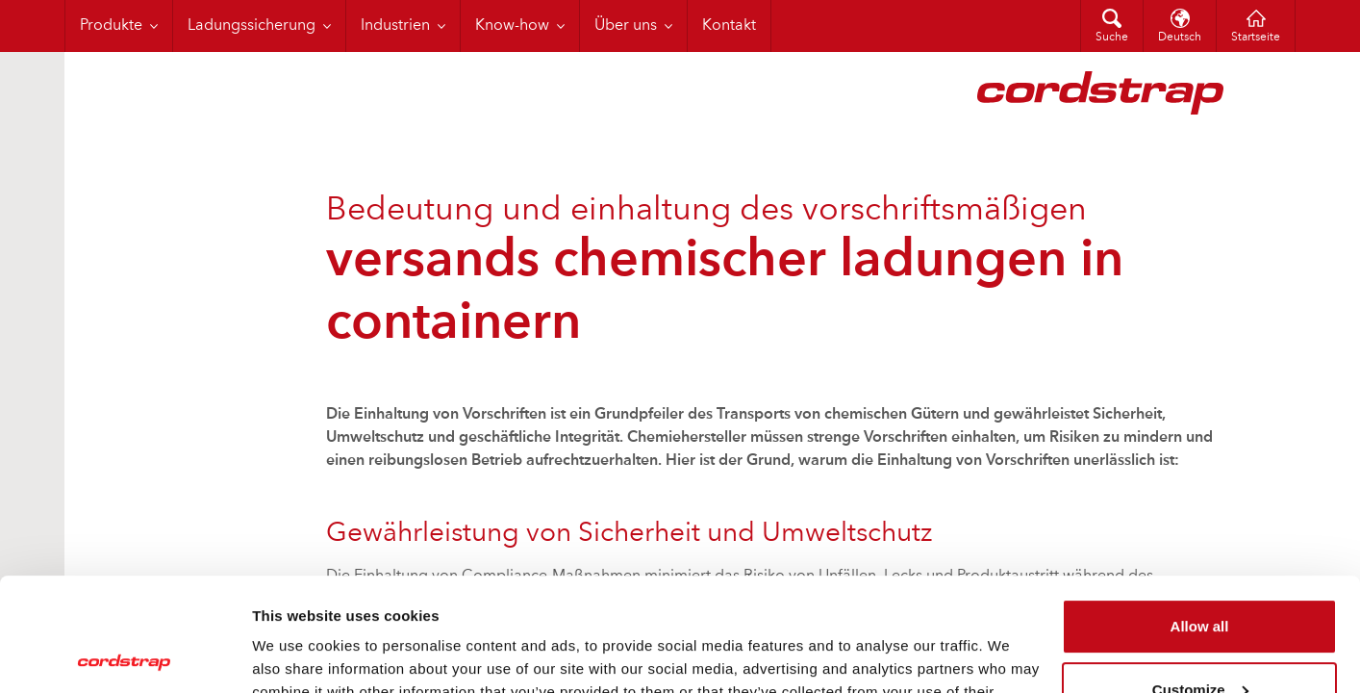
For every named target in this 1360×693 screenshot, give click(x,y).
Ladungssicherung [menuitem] (251, 26)
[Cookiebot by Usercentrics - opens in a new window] (124, 655)
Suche (1112, 37)
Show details (296, 655)
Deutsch (1179, 37)
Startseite (1255, 37)
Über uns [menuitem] (625, 26)
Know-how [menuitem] (512, 26)
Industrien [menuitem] (395, 26)
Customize (1200, 576)
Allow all (1200, 513)
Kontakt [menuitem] (729, 26)
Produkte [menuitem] (111, 26)
